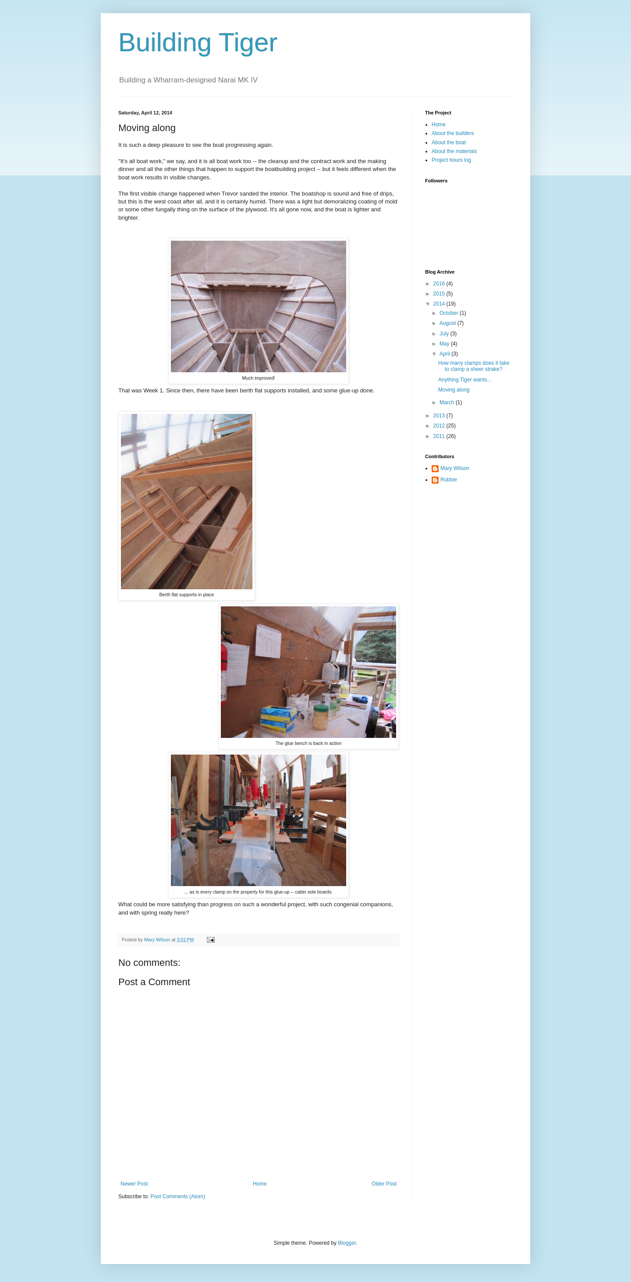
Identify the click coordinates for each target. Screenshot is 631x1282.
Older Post (384, 1184)
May (445, 344)
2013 (440, 416)
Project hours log (451, 160)
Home (260, 1184)
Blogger (347, 1243)
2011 (440, 436)
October (450, 313)
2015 (440, 294)
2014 (440, 304)
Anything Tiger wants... (464, 380)
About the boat (449, 142)
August (448, 323)
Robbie (448, 480)
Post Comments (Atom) (177, 1196)
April (445, 354)
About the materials (454, 151)
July (445, 334)
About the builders (453, 133)
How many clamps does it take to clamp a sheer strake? (474, 366)
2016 (440, 284)
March (448, 402)
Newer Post (134, 1184)
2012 (440, 426)
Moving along (453, 390)
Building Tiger (198, 42)
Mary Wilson (454, 468)
